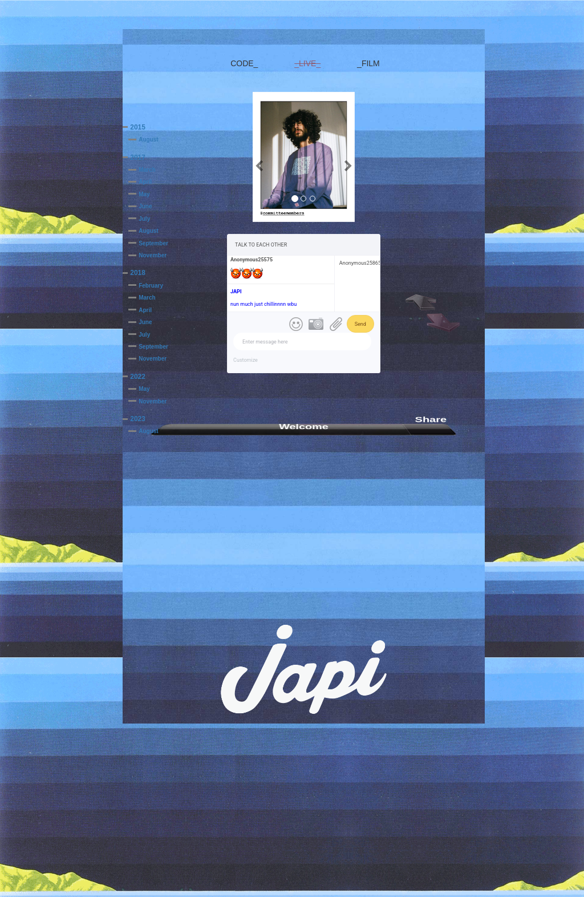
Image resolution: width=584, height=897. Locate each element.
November (153, 255)
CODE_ (244, 63)
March (147, 170)
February (151, 285)
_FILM (368, 63)
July (144, 219)
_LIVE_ (307, 63)
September (153, 243)
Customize (245, 360)
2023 (137, 419)
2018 (137, 273)
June (145, 206)
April (145, 182)
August (148, 139)
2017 (137, 157)
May (144, 194)
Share (431, 419)
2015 (137, 127)
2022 (137, 377)
